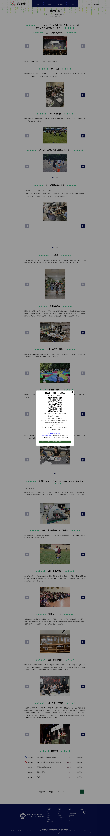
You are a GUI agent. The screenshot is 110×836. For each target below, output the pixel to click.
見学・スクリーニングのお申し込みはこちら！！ (55, 441)
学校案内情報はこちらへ (55, 433)
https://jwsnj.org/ (46, 435)
